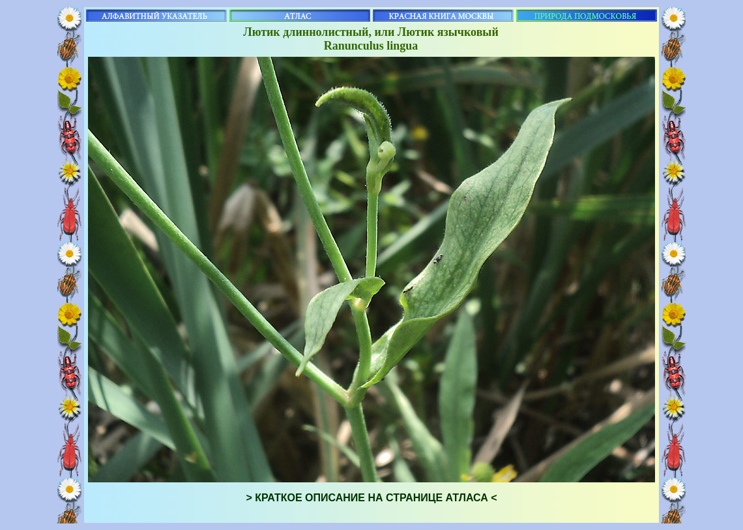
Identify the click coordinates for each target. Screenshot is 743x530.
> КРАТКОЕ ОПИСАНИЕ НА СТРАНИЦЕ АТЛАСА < (371, 497)
